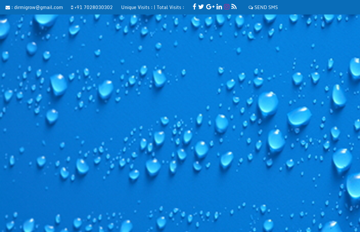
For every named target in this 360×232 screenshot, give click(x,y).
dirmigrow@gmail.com (38, 7)
